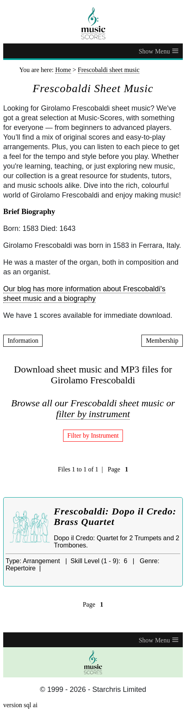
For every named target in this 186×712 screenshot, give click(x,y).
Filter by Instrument (93, 435)
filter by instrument (93, 414)
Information (23, 340)
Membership (162, 340)
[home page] (93, 23)
